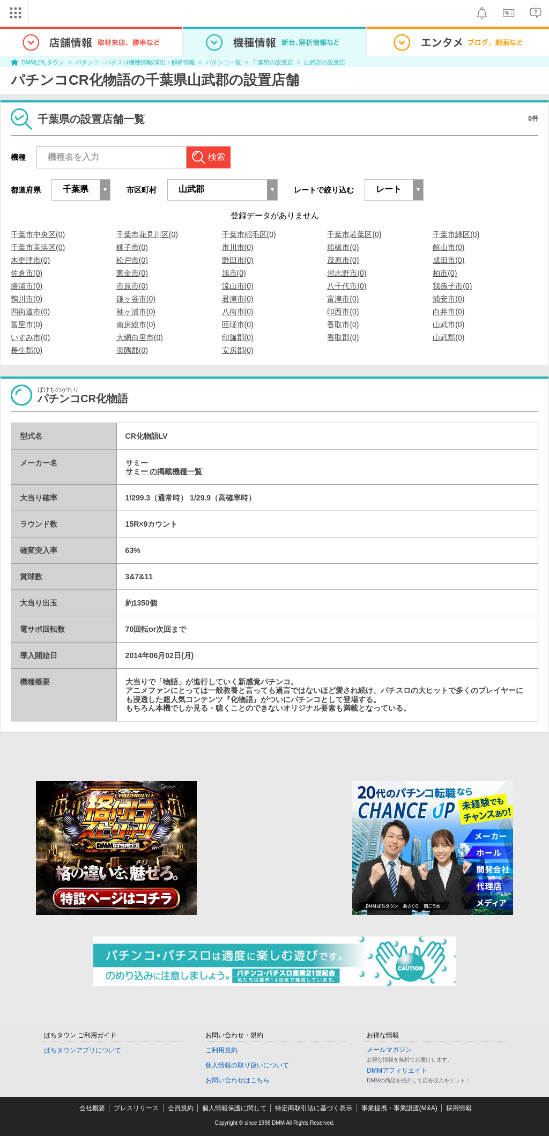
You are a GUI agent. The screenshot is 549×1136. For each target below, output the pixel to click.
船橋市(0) (343, 247)
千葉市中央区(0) (38, 234)
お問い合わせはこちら (237, 1080)
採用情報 (459, 1108)
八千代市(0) (346, 286)
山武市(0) (448, 324)
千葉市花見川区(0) (147, 234)
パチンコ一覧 (223, 62)
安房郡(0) (238, 350)
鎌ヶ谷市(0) (135, 299)
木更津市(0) (30, 260)
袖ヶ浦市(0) (135, 311)
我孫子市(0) (452, 286)
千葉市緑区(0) (456, 234)
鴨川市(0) (26, 299)
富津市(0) (343, 299)
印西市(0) (343, 311)
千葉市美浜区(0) (38, 247)
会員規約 (181, 1108)
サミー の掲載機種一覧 (164, 471)
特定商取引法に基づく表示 (313, 1108)
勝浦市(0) (26, 286)
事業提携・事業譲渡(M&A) (399, 1108)
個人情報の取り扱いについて (247, 1065)
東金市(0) (132, 273)
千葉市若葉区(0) (354, 234)
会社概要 (92, 1108)
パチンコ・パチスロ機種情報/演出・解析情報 (135, 62)
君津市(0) (238, 299)
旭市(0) (234, 273)
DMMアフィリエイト (397, 1070)
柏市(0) (445, 273)
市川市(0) (238, 247)
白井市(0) (448, 311)
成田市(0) (448, 260)
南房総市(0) (135, 324)
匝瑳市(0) (238, 324)
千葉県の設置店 (272, 62)
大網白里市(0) (139, 337)
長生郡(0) (26, 350)
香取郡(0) (343, 337)
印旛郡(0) (238, 337)
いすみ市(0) (30, 337)
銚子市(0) (132, 247)
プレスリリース (136, 1108)
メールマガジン (389, 1049)
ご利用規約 (221, 1050)
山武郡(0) (448, 337)
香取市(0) (343, 324)
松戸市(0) (132, 260)
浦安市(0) (448, 299)
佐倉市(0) (26, 273)
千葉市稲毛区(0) (249, 234)
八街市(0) (238, 311)
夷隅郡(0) (132, 350)
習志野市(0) (346, 273)
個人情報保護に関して (234, 1108)
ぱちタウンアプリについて (82, 1050)
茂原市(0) (343, 260)
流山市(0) (238, 286)
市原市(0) (132, 286)
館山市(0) (448, 247)
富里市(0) (26, 324)
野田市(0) (238, 260)
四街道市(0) (30, 311)
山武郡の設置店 (324, 62)
